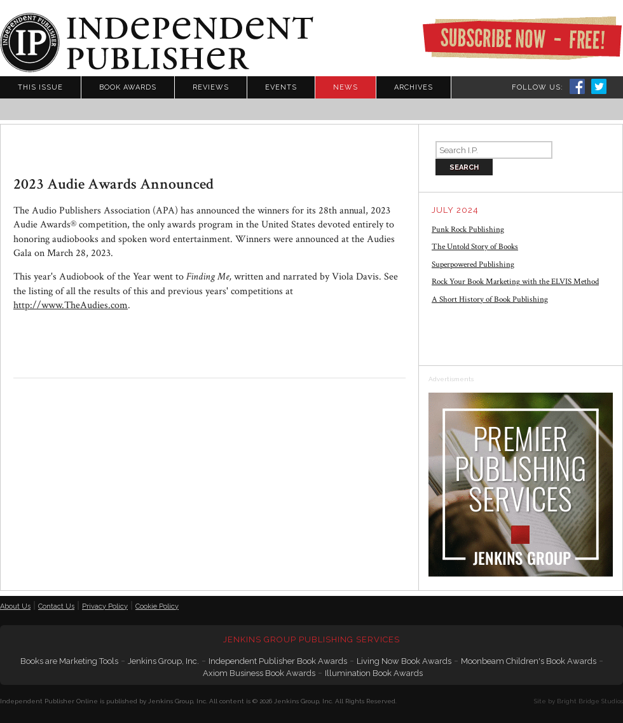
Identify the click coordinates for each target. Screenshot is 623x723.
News (345, 87)
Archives (413, 87)
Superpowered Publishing (473, 264)
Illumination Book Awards (374, 673)
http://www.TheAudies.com (70, 305)
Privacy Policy (105, 606)
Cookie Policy (157, 606)
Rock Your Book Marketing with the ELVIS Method (515, 281)
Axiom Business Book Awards (259, 673)
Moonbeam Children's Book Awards (528, 661)
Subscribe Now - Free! (522, 38)
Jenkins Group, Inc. (163, 661)
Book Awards (127, 87)
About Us (15, 606)
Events (281, 87)
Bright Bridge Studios (590, 701)
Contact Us (56, 606)
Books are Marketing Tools (69, 661)
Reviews (211, 87)
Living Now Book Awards (404, 661)
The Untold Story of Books (475, 246)
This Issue (40, 87)
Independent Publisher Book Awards (278, 661)
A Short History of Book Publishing (490, 299)
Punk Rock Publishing (468, 229)
